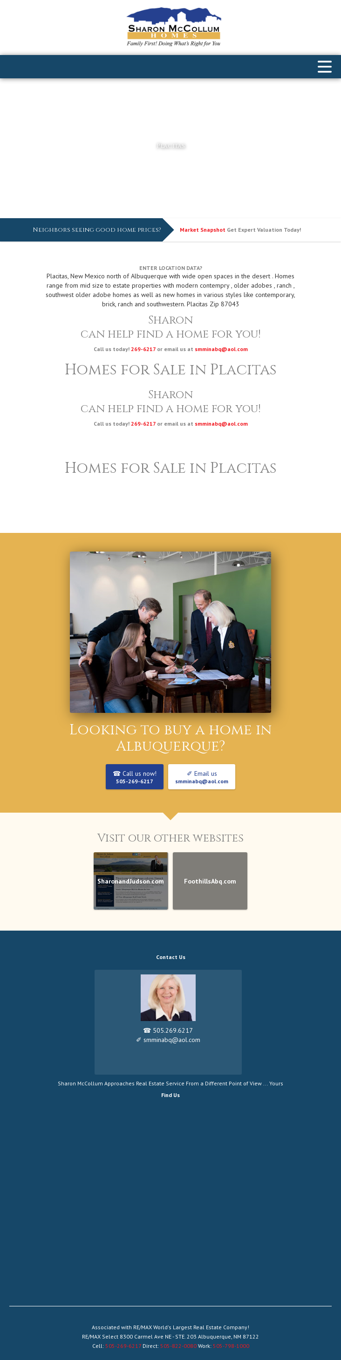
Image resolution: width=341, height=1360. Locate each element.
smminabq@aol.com (221, 348)
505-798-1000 (230, 1345)
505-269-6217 (124, 1345)
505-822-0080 (178, 1345)
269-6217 (143, 348)
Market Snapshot (202, 229)
